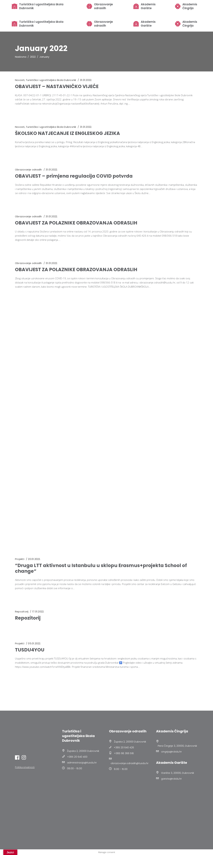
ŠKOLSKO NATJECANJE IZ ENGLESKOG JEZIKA (67, 133)
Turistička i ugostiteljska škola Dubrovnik (41, 24)
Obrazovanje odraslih (103, 24)
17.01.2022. (38, 611)
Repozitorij (21, 611)
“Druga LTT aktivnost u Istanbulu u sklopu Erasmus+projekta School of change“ (101, 568)
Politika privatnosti (25, 767)
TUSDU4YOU (29, 650)
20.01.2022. (34, 559)
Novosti (20, 80)
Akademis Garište (148, 24)
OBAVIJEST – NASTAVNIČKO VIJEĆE (57, 86)
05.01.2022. (34, 643)
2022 (33, 56)
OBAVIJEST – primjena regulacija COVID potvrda (74, 176)
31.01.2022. (86, 80)
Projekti (19, 559)
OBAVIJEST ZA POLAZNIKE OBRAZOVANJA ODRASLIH (76, 223)
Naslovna (20, 56)
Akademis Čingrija (189, 24)
